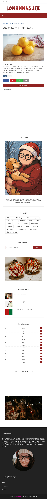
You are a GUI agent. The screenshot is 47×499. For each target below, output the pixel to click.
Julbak (30, 220)
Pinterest (4, 490)
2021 (32, 336)
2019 (32, 342)
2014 (32, 356)
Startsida (5, 23)
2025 (32, 328)
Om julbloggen (22, 229)
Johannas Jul (33, 496)
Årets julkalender (12, 232)
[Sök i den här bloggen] (19, 247)
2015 (32, 353)
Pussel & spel (34, 229)
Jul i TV (14, 220)
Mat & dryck (10, 229)
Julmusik (9, 226)
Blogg (3, 482)
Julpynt (27, 226)
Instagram (5, 486)
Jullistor (25, 223)
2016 (32, 351)
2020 (32, 339)
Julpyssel (35, 226)
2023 (32, 334)
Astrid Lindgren (19, 218)
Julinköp (17, 223)
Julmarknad (34, 223)
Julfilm (37, 220)
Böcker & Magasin (32, 218)
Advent (9, 218)
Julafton (22, 220)
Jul (8, 220)
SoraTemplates (19, 496)
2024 (32, 331)
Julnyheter (19, 226)
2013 (32, 359)
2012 (32, 362)
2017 (32, 348)
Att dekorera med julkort (20, 302)
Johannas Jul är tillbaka (20, 294)
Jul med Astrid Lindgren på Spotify (23, 310)
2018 (32, 345)
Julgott (10, 23)
